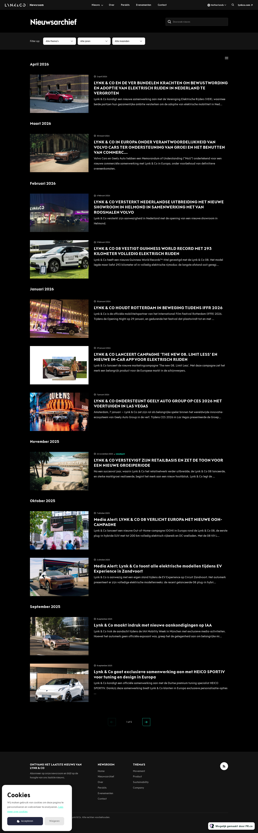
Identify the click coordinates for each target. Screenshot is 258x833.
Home (101, 771)
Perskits (125, 4)
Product (137, 776)
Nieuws (96, 4)
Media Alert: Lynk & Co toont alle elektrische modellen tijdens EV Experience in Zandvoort (158, 568)
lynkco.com (244, 5)
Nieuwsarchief (106, 776)
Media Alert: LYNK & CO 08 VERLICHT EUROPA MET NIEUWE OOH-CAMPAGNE (158, 522)
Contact (162, 4)
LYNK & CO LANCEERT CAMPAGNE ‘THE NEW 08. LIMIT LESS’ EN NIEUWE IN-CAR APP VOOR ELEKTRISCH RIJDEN (155, 357)
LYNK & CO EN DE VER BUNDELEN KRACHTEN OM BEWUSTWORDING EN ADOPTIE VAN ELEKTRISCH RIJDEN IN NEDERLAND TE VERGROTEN (161, 88)
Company (120, 454)
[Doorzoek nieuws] (197, 22)
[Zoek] (169, 22)
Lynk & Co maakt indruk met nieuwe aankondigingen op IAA (153, 625)
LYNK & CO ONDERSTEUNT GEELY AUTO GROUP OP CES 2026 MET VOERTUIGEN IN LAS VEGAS (158, 403)
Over (111, 4)
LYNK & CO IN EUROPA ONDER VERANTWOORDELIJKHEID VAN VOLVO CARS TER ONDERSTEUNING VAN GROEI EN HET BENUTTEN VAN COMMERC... (159, 147)
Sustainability (141, 782)
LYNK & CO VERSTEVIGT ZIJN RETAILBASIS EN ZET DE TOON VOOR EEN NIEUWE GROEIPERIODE (158, 462)
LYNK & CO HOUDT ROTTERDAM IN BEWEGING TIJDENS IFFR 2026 (158, 307)
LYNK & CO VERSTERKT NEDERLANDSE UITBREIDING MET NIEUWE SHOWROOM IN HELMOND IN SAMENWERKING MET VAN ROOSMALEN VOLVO (159, 207)
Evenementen (143, 4)
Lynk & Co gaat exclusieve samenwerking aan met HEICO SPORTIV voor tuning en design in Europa (159, 674)
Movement (139, 771)
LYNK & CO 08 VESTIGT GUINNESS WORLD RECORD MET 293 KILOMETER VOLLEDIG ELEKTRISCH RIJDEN (153, 251)
